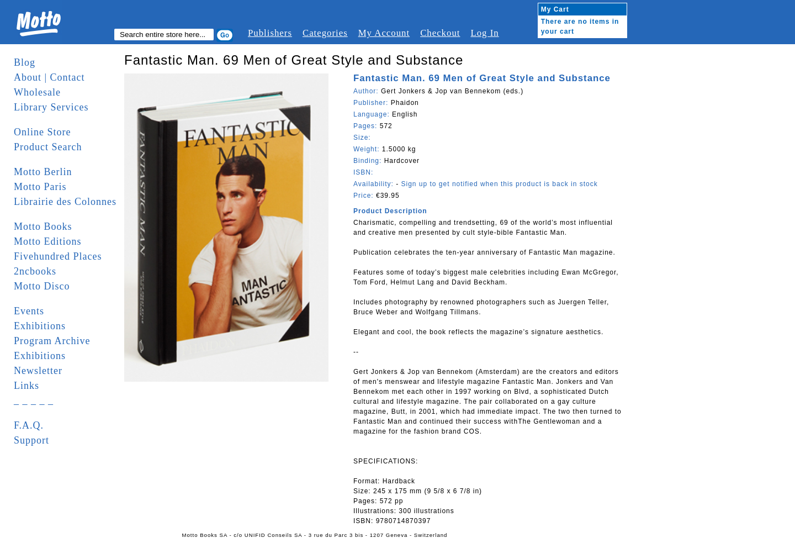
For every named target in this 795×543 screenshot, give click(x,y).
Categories (325, 33)
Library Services (51, 107)
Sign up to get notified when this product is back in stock (499, 184)
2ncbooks (35, 271)
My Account (384, 33)
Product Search (48, 146)
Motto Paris (40, 186)
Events (29, 311)
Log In (484, 33)
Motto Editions (48, 241)
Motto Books (43, 226)
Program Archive (52, 340)
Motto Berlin (43, 171)
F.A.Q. (29, 425)
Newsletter (38, 370)
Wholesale (37, 92)
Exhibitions (40, 325)
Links (26, 385)
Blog (24, 62)
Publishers (270, 33)
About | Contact (49, 77)
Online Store (42, 132)
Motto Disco (42, 286)
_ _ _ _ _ (34, 400)
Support (31, 440)
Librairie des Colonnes (65, 201)
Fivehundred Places (58, 256)
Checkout (440, 33)
